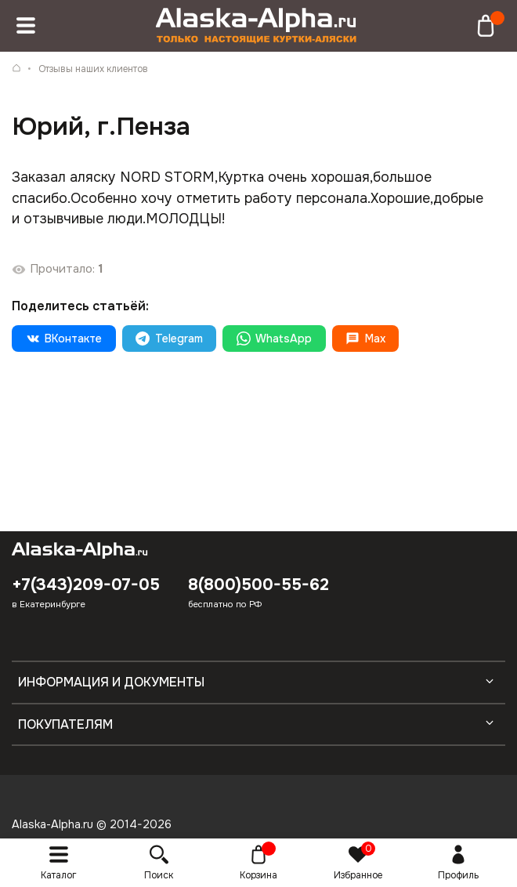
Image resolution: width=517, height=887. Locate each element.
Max (365, 338)
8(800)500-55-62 (258, 584)
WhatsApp (274, 338)
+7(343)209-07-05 (86, 584)
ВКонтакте (64, 338)
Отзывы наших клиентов (93, 69)
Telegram (169, 338)
